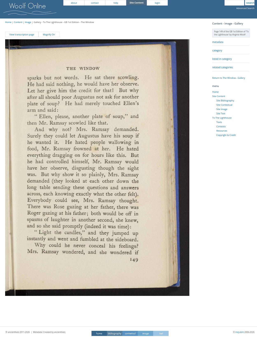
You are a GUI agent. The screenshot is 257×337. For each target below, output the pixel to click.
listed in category (222, 59)
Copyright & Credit (226, 135)
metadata (217, 42)
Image (28, 22)
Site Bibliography (225, 100)
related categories (222, 67)
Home (8, 22)
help (115, 2)
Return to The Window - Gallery (228, 77)
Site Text (220, 113)
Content (18, 22)
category (217, 50)
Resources (221, 130)
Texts (219, 122)
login (157, 2)
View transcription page (21, 34)
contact (95, 2)
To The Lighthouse (222, 117)
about (74, 2)
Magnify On (49, 34)
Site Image (221, 109)
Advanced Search (245, 8)
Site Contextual (224, 104)
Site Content (218, 96)
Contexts (221, 126)
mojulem (239, 332)
